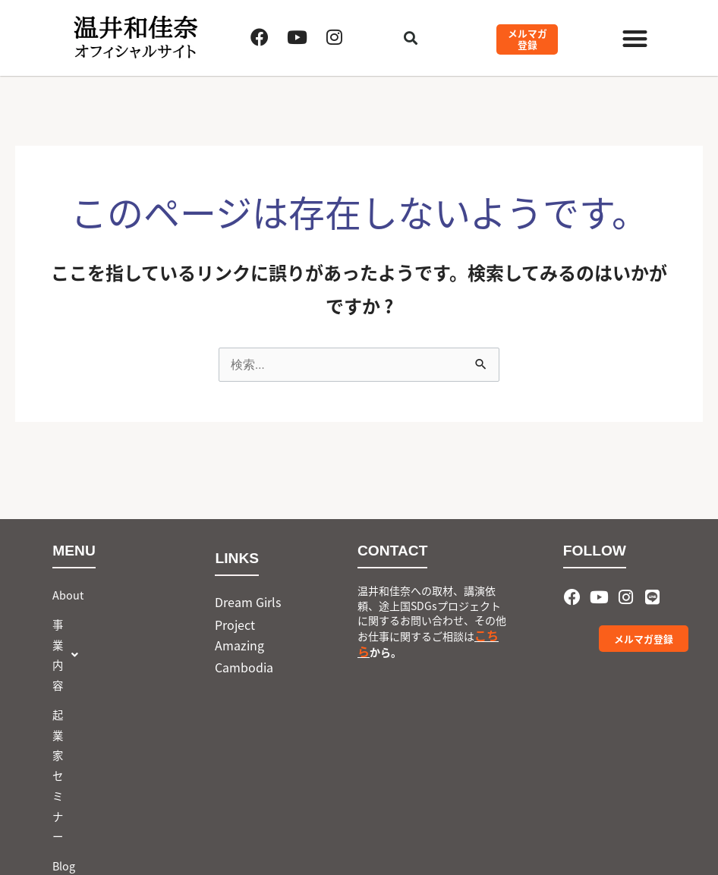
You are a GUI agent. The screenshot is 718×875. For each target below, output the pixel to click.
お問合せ (73, 712)
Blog (63, 683)
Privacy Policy (403, 818)
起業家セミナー (89, 654)
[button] (635, 38)
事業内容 (85, 624)
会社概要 (325, 818)
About (67, 595)
